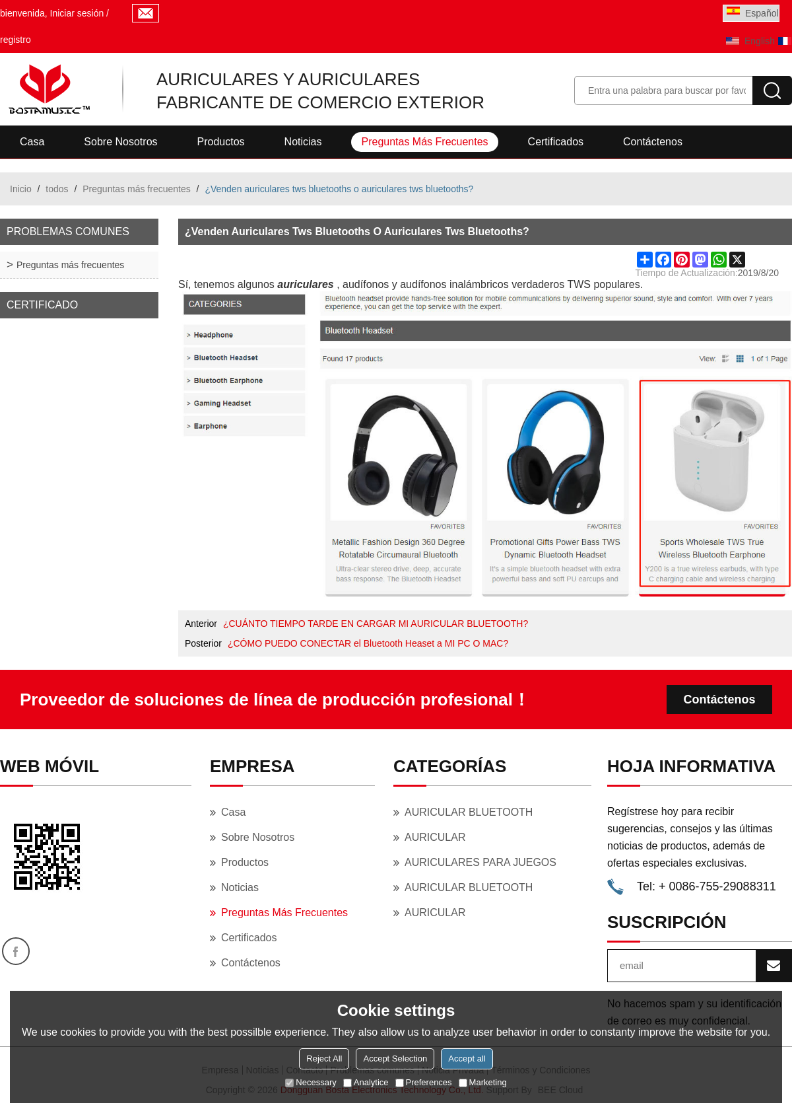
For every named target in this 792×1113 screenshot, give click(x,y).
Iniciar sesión (77, 13)
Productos (221, 141)
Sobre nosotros (120, 141)
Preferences (423, 1082)
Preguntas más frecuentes (424, 141)
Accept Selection (395, 1058)
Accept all (466, 1058)
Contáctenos (652, 141)
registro (15, 39)
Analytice (366, 1082)
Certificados (555, 141)
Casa (32, 141)
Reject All (324, 1058)
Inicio (21, 189)
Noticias (303, 141)
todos (57, 189)
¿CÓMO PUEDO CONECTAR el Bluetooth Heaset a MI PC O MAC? (368, 643)
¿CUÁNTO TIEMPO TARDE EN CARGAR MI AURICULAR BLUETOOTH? (375, 623)
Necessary (310, 1082)
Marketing (483, 1082)
